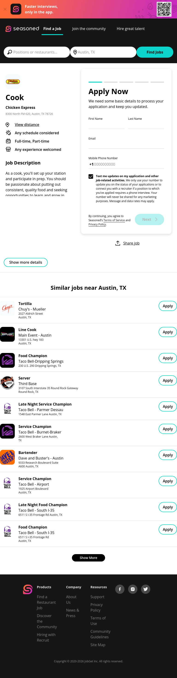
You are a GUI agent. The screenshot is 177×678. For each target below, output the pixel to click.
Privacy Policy (97, 224)
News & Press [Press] (72, 613)
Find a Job (52, 28)
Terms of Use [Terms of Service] (98, 620)
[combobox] (37, 52)
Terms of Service (114, 220)
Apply (168, 305)
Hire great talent (131, 28)
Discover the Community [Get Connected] (47, 621)
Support (97, 596)
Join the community (89, 28)
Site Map (98, 644)
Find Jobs (155, 52)
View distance (27, 124)
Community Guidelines (101, 634)
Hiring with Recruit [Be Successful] (46, 637)
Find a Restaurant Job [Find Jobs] (46, 602)
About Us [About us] (71, 599)
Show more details (25, 262)
